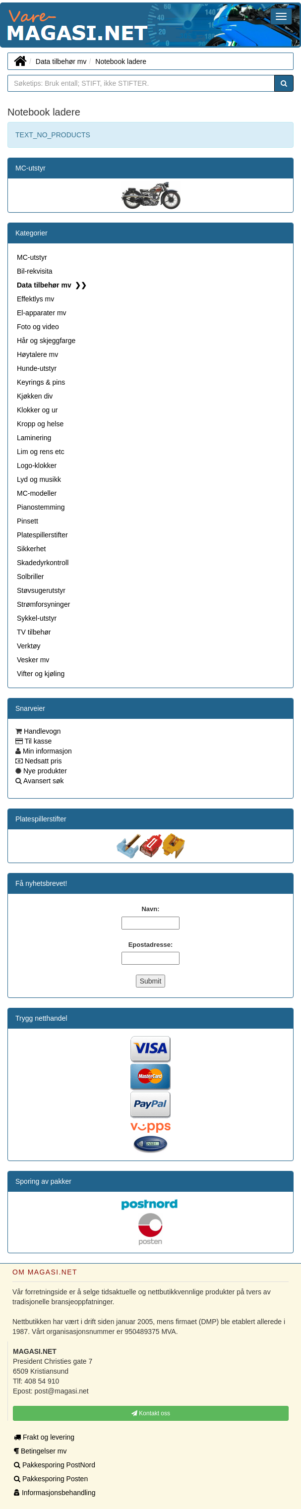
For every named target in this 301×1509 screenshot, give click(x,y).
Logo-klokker (37, 465)
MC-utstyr (30, 168)
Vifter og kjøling (40, 674)
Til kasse (37, 741)
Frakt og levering (44, 1437)
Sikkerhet (31, 549)
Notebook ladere (120, 61)
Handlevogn (41, 731)
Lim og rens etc (40, 452)
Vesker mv (33, 660)
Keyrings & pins (41, 382)
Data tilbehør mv (61, 61)
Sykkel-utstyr (37, 618)
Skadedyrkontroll (42, 563)
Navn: (150, 909)
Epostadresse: (150, 944)
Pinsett (27, 521)
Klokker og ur (37, 410)
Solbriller (30, 576)
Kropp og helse (40, 424)
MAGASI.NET (7, 25)
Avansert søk (43, 781)
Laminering (34, 438)
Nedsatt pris (42, 761)
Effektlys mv (35, 299)
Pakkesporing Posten (51, 1479)
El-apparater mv (41, 313)
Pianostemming (41, 507)
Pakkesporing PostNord (54, 1465)
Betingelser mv (40, 1451)
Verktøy (28, 646)
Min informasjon (46, 751)
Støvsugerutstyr (41, 590)
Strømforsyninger (43, 604)
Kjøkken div (35, 396)
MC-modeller (37, 493)
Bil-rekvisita (35, 271)
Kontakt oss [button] (150, 1413)
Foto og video (38, 327)
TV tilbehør (34, 632)
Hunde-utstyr (37, 368)
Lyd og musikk (39, 479)
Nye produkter (44, 771)
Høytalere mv (37, 354)
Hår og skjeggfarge (46, 341)
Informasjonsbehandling (55, 1493)
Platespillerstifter (42, 535)
